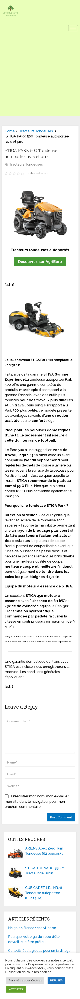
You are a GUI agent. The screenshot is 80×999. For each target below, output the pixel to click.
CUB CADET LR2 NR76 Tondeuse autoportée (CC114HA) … (43, 893)
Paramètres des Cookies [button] (25, 980)
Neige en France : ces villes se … (33, 928)
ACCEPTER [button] (16, 989)
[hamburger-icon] (73, 28)
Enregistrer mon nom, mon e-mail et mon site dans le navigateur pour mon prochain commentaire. (37, 801)
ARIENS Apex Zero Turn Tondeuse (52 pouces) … (44, 851)
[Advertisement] (40, 76)
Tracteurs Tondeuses (26, 164)
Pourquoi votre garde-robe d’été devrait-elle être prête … (34, 939)
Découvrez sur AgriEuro (40, 262)
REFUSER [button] (56, 980)
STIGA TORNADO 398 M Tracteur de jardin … (44, 870)
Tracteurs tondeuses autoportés (40, 250)
